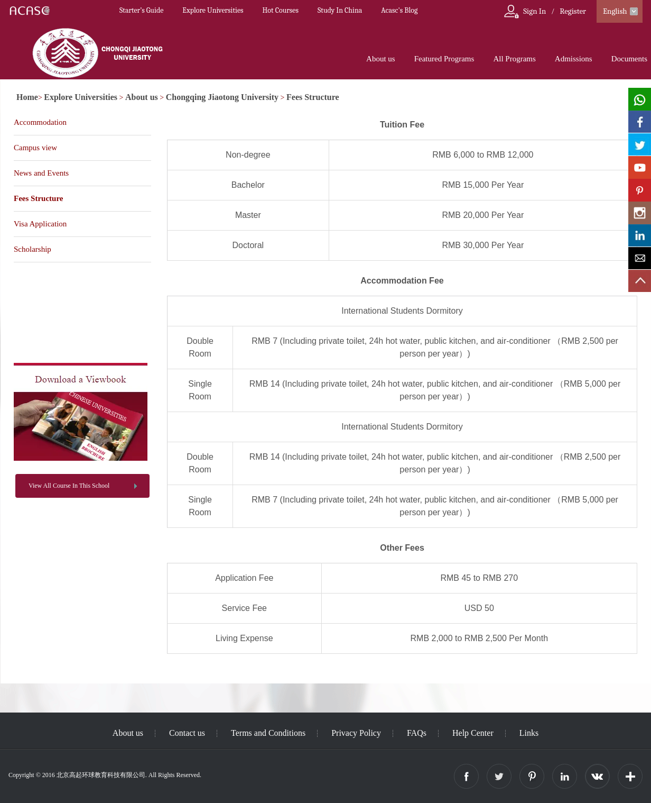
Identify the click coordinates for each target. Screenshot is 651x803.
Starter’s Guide (141, 10)
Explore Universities (212, 10)
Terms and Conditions (268, 732)
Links (528, 732)
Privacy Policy (356, 732)
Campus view (35, 147)
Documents (629, 58)
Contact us (187, 732)
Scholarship (32, 249)
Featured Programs (444, 58)
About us (380, 58)
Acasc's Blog (399, 10)
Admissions (573, 58)
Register (573, 11)
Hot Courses (281, 10)
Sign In (534, 11)
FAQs (416, 732)
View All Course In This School (69, 485)
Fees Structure (312, 97)
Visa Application (40, 224)
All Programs (514, 58)
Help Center (473, 732)
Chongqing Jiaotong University (222, 97)
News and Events (41, 173)
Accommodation (40, 122)
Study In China (340, 10)
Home (27, 97)
